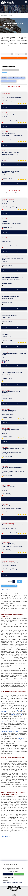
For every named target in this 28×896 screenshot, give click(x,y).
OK (18, 873)
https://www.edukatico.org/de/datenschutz (12, 879)
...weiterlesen (21, 45)
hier (2, 788)
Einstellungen (8, 873)
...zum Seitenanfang (6, 589)
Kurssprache (21, 54)
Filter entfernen (4, 72)
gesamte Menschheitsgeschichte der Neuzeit (14, 730)
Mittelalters (4, 710)
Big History (21, 738)
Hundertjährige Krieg (16, 710)
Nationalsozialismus (16, 714)
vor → (19, 581)
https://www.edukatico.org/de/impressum (12, 882)
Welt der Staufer (5, 711)
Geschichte (7, 54)
